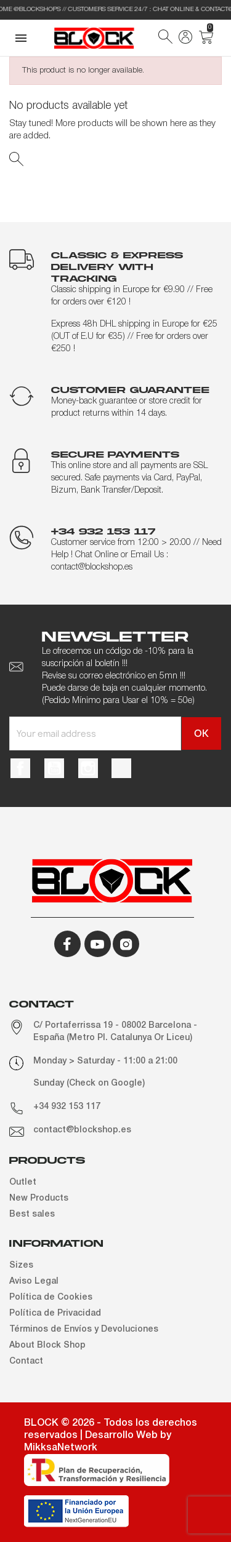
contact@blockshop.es (82, 1130)
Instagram (88, 768)
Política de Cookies (50, 1298)
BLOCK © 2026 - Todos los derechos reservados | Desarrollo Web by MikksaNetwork (110, 1435)
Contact (26, 1361)
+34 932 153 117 (66, 1107)
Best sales (32, 1214)
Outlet (22, 1182)
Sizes (21, 1266)
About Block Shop (47, 1345)
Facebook (20, 768)
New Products (38, 1198)
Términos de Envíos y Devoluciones (83, 1329)
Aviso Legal (34, 1282)
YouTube (54, 768)
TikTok (121, 768)
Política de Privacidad (55, 1313)
